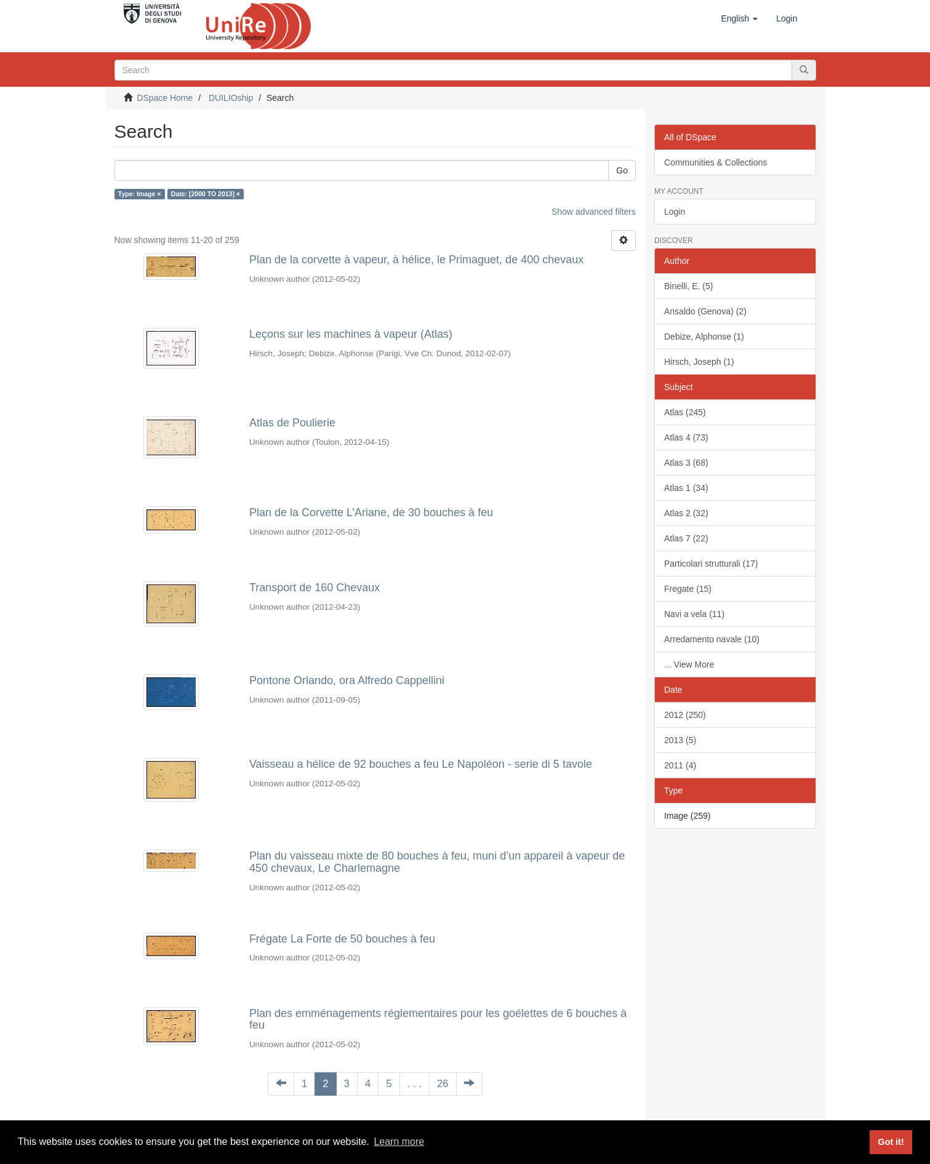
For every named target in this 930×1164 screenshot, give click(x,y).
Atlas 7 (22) (686, 538)
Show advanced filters (593, 212)
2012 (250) (685, 715)
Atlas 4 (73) (686, 437)
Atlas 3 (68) (686, 463)
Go (622, 170)
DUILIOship (231, 98)
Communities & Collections (715, 162)
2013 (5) (680, 740)
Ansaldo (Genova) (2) (705, 311)
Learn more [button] (399, 1141)
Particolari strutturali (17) (711, 563)
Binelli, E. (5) (688, 286)
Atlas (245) (685, 412)
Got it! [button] (891, 1142)
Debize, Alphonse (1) (704, 336)
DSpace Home (165, 98)
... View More (689, 664)
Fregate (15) (688, 589)
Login (674, 212)
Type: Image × (139, 193)
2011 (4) (680, 765)
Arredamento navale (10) (712, 639)
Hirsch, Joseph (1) (699, 362)
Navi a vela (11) (694, 614)
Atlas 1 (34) (686, 488)
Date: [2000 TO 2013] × (205, 193)
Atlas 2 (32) (686, 513)
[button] (739, 18)
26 (443, 1084)
